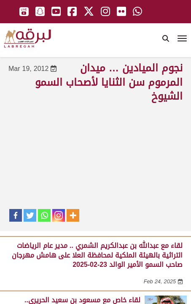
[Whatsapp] (44, 215)
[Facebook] (15, 215)
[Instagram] (58, 215)
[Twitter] (30, 215)
